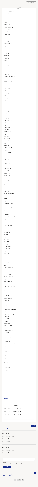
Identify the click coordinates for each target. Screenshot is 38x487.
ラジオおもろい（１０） (18, 405)
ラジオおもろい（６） (17, 417)
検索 (7, 466)
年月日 (7, 428)
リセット (14, 466)
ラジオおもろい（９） (17, 408)
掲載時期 (4, 462)
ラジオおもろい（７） (17, 414)
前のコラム (7, 398)
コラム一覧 (33, 425)
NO (3, 428)
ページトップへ (35, 472)
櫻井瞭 (9, 13)
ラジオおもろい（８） (17, 411)
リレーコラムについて (31, 2)
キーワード (4, 457)
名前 (13, 428)
